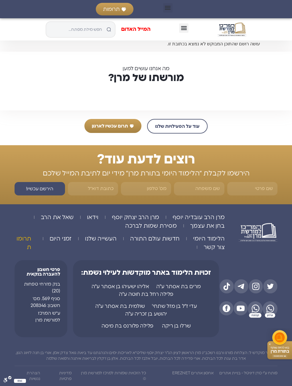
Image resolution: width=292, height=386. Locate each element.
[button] (168, 8)
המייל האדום (136, 29)
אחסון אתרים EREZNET (193, 373)
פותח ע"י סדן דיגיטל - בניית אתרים (248, 373)
